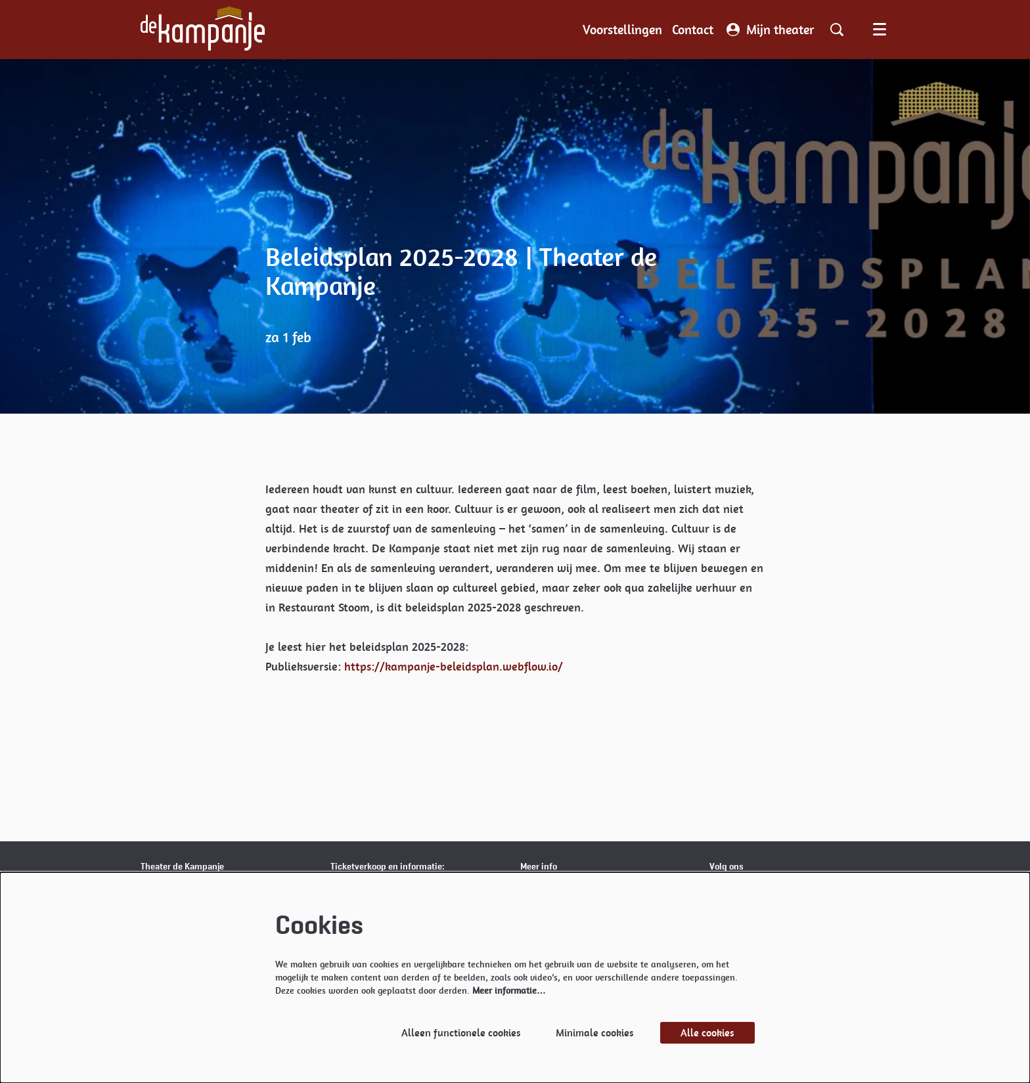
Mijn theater (770, 29)
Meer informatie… (509, 990)
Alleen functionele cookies (461, 1033)
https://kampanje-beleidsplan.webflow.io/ (455, 666)
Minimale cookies (595, 1033)
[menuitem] (622, 29)
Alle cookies (707, 1033)
